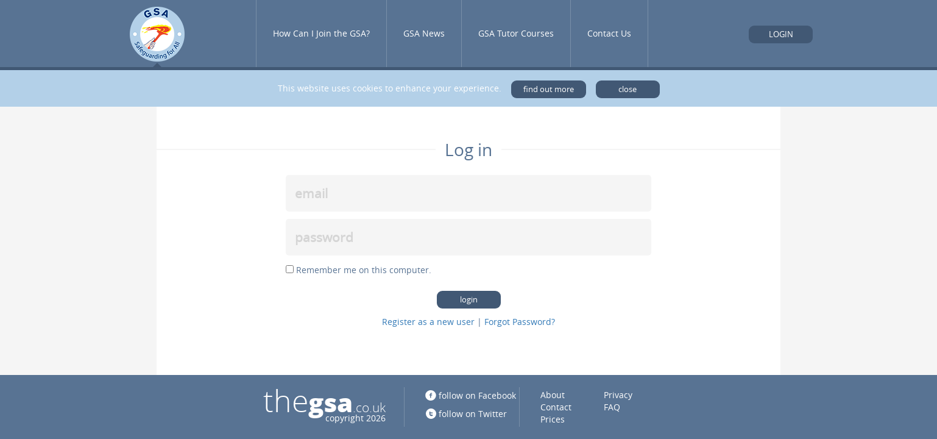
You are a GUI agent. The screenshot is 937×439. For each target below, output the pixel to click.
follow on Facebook (477, 395)
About (552, 395)
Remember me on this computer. (363, 270)
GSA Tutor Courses (516, 33)
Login (781, 34)
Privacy (618, 395)
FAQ (612, 407)
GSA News (424, 33)
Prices (552, 419)
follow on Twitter (473, 413)
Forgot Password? (519, 321)
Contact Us (609, 33)
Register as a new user (428, 321)
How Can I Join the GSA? (321, 33)
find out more (548, 89)
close (627, 89)
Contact (555, 407)
